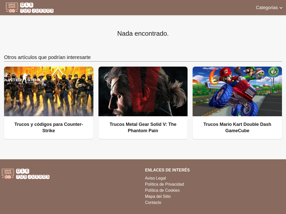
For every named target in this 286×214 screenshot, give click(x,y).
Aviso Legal (155, 178)
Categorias (267, 7)
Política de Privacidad (164, 184)
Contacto (153, 202)
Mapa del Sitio (158, 196)
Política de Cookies (162, 190)
